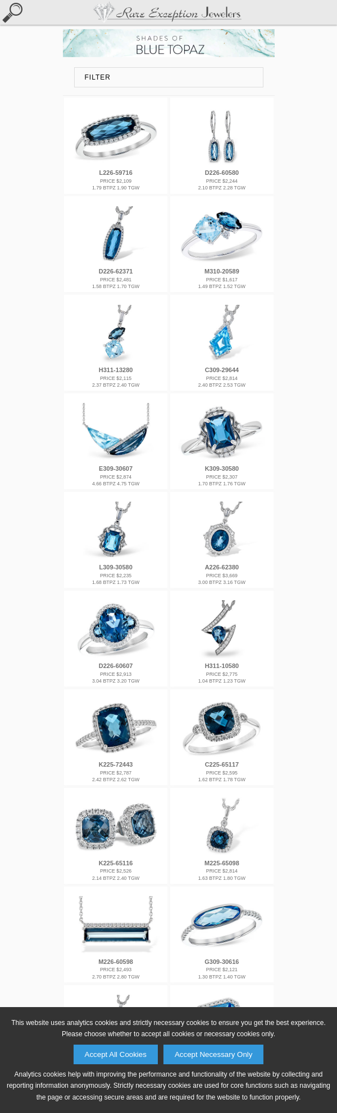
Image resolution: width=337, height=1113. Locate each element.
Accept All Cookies (116, 1054)
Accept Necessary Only (214, 1054)
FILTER (98, 77)
